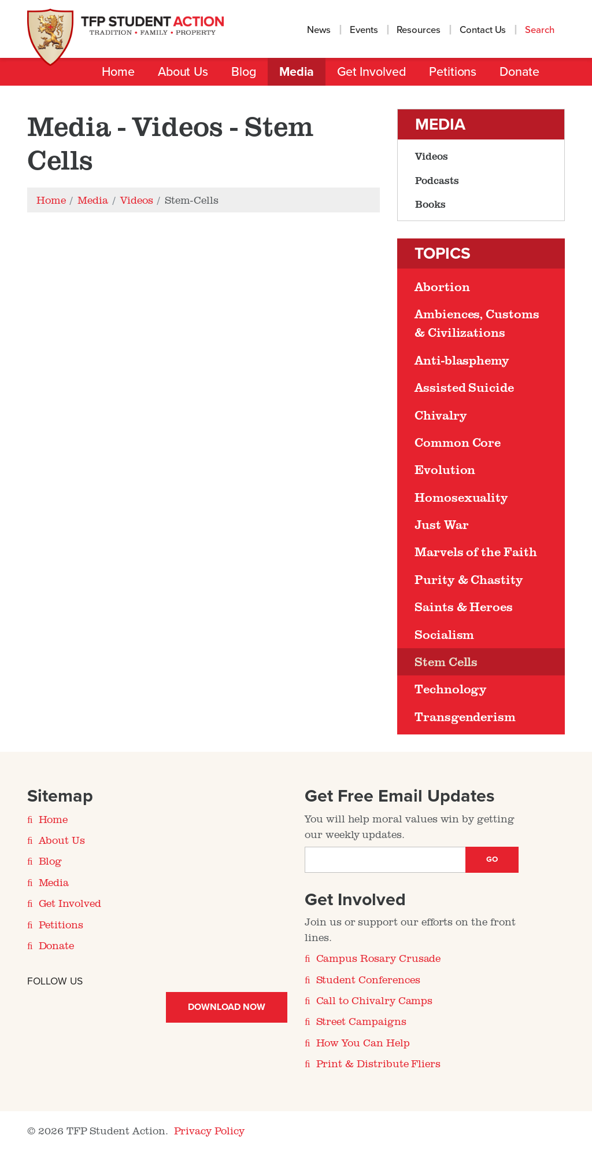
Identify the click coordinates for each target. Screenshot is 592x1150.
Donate (519, 71)
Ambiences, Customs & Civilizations (477, 323)
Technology (451, 688)
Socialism (444, 634)
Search (541, 30)
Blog (243, 71)
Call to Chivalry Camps (374, 1000)
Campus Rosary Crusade (378, 958)
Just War (441, 524)
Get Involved (371, 71)
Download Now (226, 1007)
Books (430, 204)
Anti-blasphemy (462, 360)
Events (364, 30)
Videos (431, 156)
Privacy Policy (209, 1130)
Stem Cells (446, 661)
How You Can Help (363, 1042)
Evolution (445, 469)
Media (296, 71)
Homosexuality (461, 497)
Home (118, 71)
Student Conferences (368, 979)
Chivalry (441, 415)
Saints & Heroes (464, 606)
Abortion (442, 286)
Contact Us (483, 30)
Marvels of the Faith (476, 551)
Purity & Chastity (469, 579)
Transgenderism (465, 716)
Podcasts (437, 180)
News (319, 30)
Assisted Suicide (464, 387)
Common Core (458, 442)
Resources (419, 30)
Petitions (452, 71)
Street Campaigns (361, 1021)
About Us (183, 71)
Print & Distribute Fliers (378, 1063)
